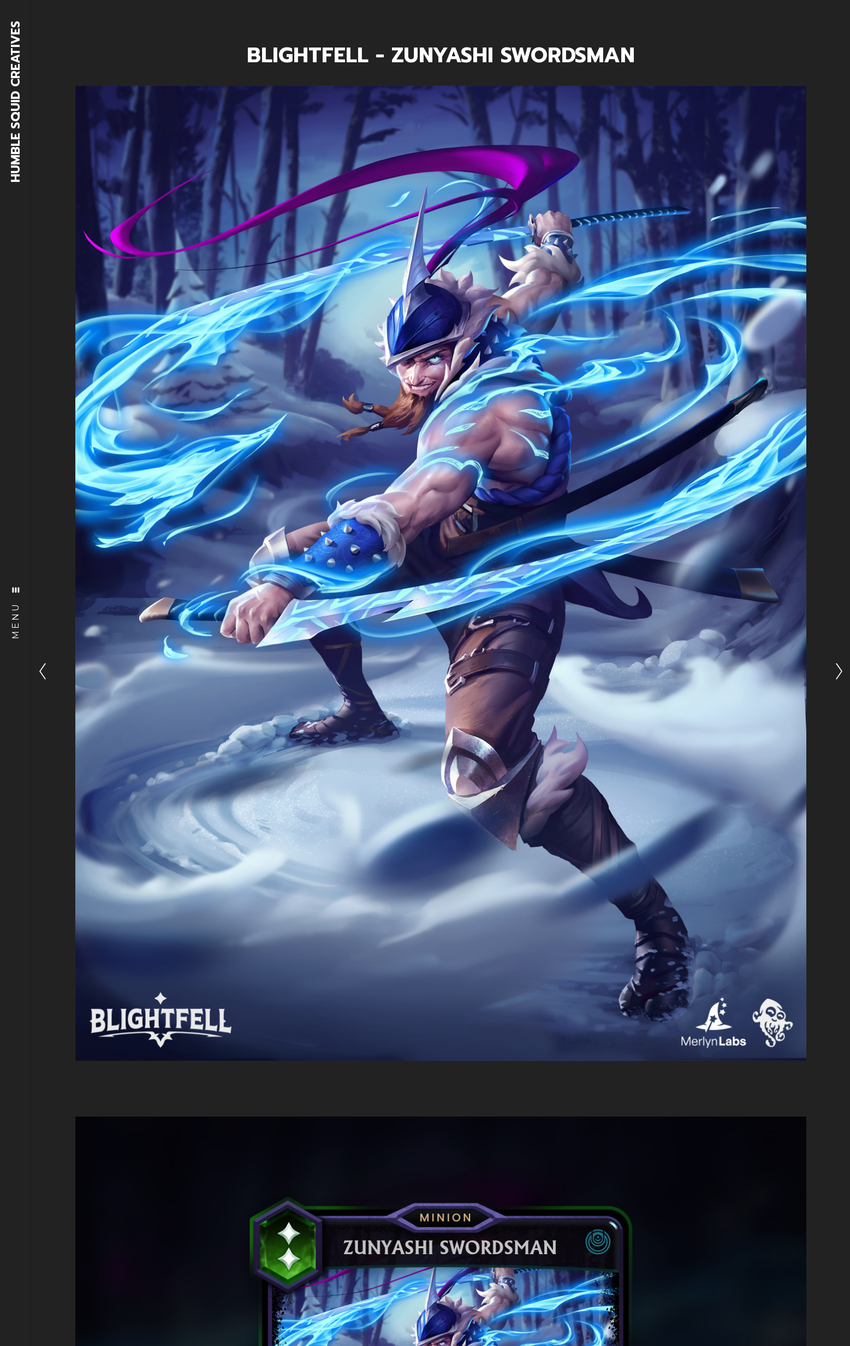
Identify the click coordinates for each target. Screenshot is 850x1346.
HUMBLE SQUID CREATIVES (16, 101)
